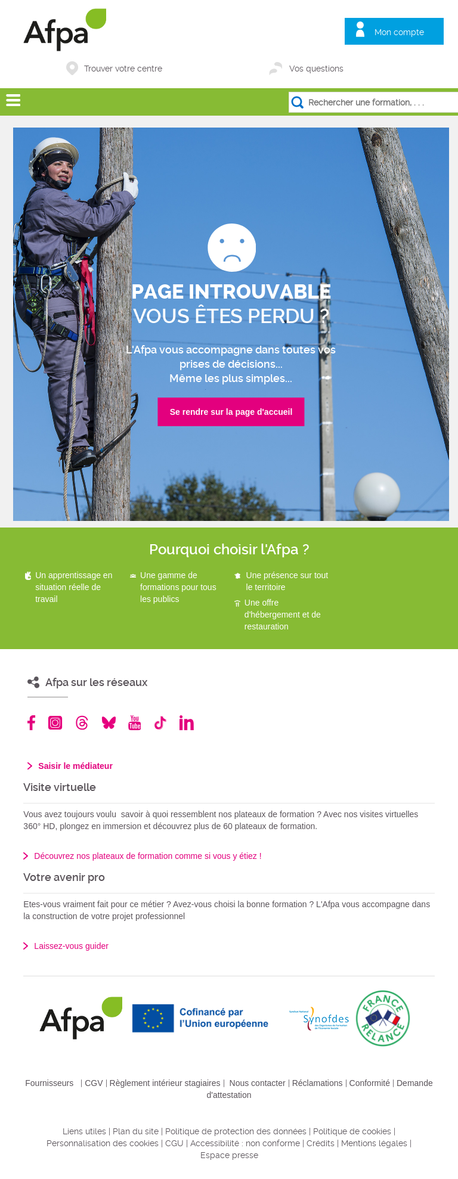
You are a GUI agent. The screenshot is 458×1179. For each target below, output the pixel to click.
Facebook (31, 722)
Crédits (321, 1143)
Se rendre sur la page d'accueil (231, 412)
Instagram (55, 722)
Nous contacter (258, 1083)
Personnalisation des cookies (103, 1143)
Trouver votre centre (123, 68)
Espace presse (229, 1155)
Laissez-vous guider (71, 946)
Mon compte (399, 32)
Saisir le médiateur (75, 766)
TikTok (160, 722)
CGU (174, 1143)
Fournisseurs (49, 1083)
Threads (82, 722)
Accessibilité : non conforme (245, 1143)
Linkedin (187, 722)
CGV (94, 1083)
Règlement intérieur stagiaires (165, 1083)
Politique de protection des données (236, 1131)
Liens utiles (84, 1131)
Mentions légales (374, 1143)
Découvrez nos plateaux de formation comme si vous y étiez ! (147, 856)
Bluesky (108, 722)
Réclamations (317, 1083)
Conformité (369, 1083)
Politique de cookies (352, 1131)
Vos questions (316, 68)
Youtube (134, 722)
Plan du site (136, 1131)
